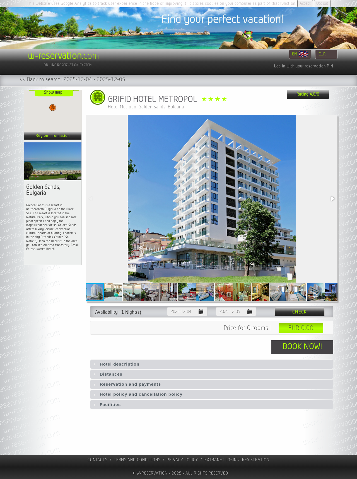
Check (299, 312)
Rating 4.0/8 (307, 94)
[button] (332, 198)
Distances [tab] (107, 374)
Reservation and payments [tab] (126, 384)
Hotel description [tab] (115, 364)
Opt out (322, 3)
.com (63, 56)
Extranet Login (220, 460)
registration (255, 460)
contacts (97, 460)
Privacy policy (182, 460)
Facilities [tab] (106, 404)
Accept (305, 3)
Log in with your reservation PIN (303, 66)
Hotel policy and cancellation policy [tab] (137, 394)
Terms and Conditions (137, 460)
